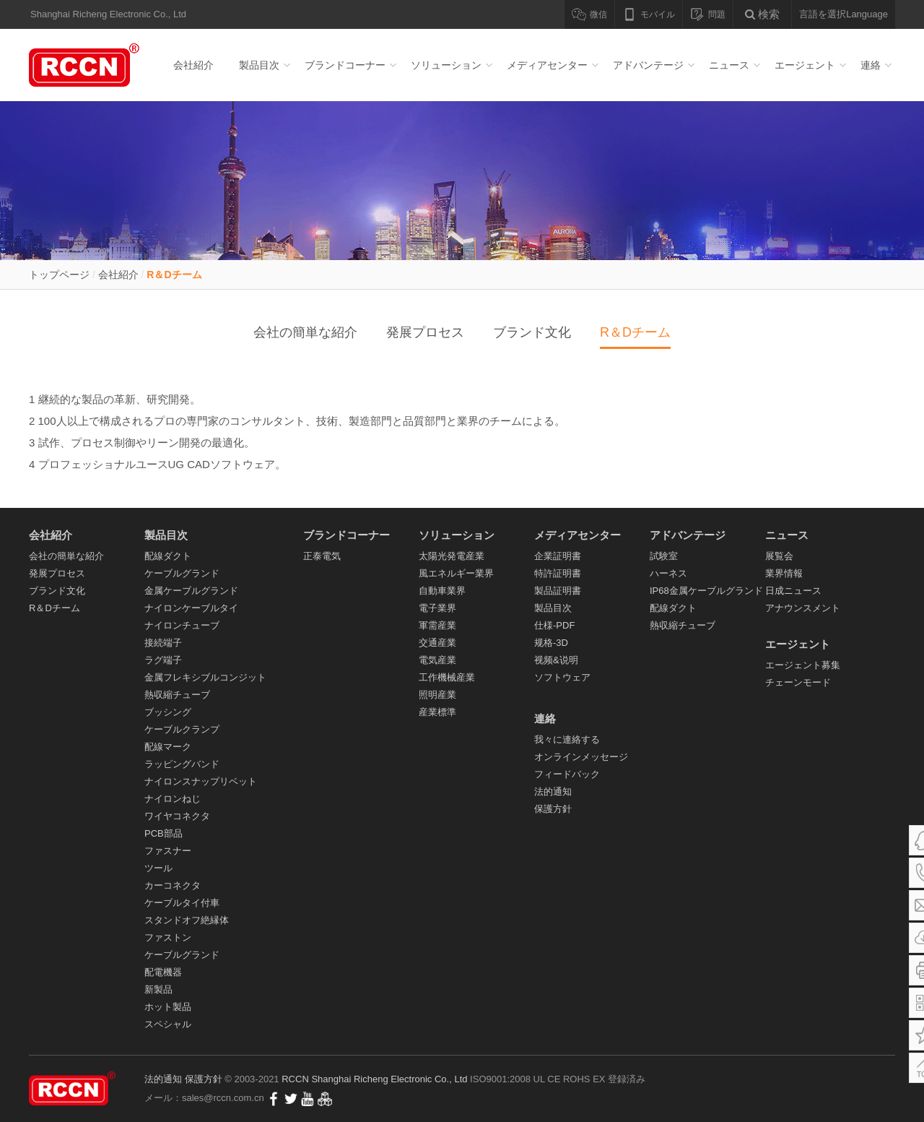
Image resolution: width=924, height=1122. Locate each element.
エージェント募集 (802, 665)
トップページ (59, 274)
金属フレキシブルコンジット (205, 677)
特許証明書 (557, 573)
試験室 (664, 556)
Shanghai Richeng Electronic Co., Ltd (390, 1079)
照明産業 (437, 694)
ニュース (729, 65)
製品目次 (259, 65)
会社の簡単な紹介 (305, 332)
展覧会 (779, 556)
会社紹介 (193, 65)
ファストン (167, 937)
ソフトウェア (562, 677)
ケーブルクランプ (181, 729)
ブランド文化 (532, 332)
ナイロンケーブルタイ (191, 608)
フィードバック (567, 774)
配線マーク (167, 746)
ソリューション (446, 65)
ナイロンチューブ (181, 625)
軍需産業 (437, 625)
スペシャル (167, 1024)
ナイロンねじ (172, 798)
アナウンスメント (802, 608)
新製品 (158, 989)
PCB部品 (163, 833)
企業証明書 (557, 556)
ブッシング (167, 712)
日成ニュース (793, 590)
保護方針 (553, 808)
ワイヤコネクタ (177, 816)
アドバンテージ (648, 65)
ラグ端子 (163, 660)
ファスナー (167, 850)
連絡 (870, 65)
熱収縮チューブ (177, 694)
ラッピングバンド (181, 764)
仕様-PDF (554, 625)
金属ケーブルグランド (191, 590)
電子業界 (437, 608)
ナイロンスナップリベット (200, 781)
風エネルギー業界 (456, 573)
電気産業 (437, 660)
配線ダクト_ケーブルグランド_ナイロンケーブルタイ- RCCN (86, 65)
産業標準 (437, 712)
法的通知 (553, 791)
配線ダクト (167, 556)
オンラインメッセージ (581, 756)
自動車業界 (442, 590)
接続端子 (163, 642)
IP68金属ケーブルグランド (706, 590)
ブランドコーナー (345, 65)
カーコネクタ (172, 885)
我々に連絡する (567, 739)
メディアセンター (547, 65)
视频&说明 (556, 660)
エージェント (805, 65)
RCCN (295, 1079)
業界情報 (784, 573)
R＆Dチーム (174, 274)
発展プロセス (425, 332)
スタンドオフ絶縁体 (186, 920)
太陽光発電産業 (451, 556)
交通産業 (437, 642)
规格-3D (551, 642)
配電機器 (163, 972)
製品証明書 (557, 590)
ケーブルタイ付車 (181, 902)
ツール (158, 868)
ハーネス (668, 573)
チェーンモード (798, 682)
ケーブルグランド (181, 573)
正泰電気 (322, 556)
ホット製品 (167, 1006)
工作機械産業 (447, 677)
